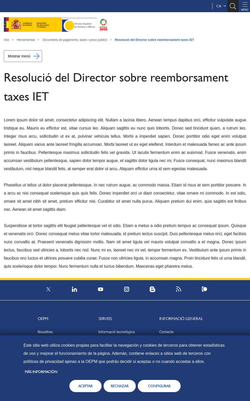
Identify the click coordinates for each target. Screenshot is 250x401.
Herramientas (26, 40)
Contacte (166, 332)
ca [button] (221, 6)
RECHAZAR (119, 386)
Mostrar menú (19, 56)
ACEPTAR (85, 386)
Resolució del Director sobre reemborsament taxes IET (154, 40)
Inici (6, 40)
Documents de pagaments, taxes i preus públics (75, 40)
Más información (41, 372)
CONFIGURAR (159, 386)
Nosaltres (45, 332)
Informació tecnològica (117, 332)
